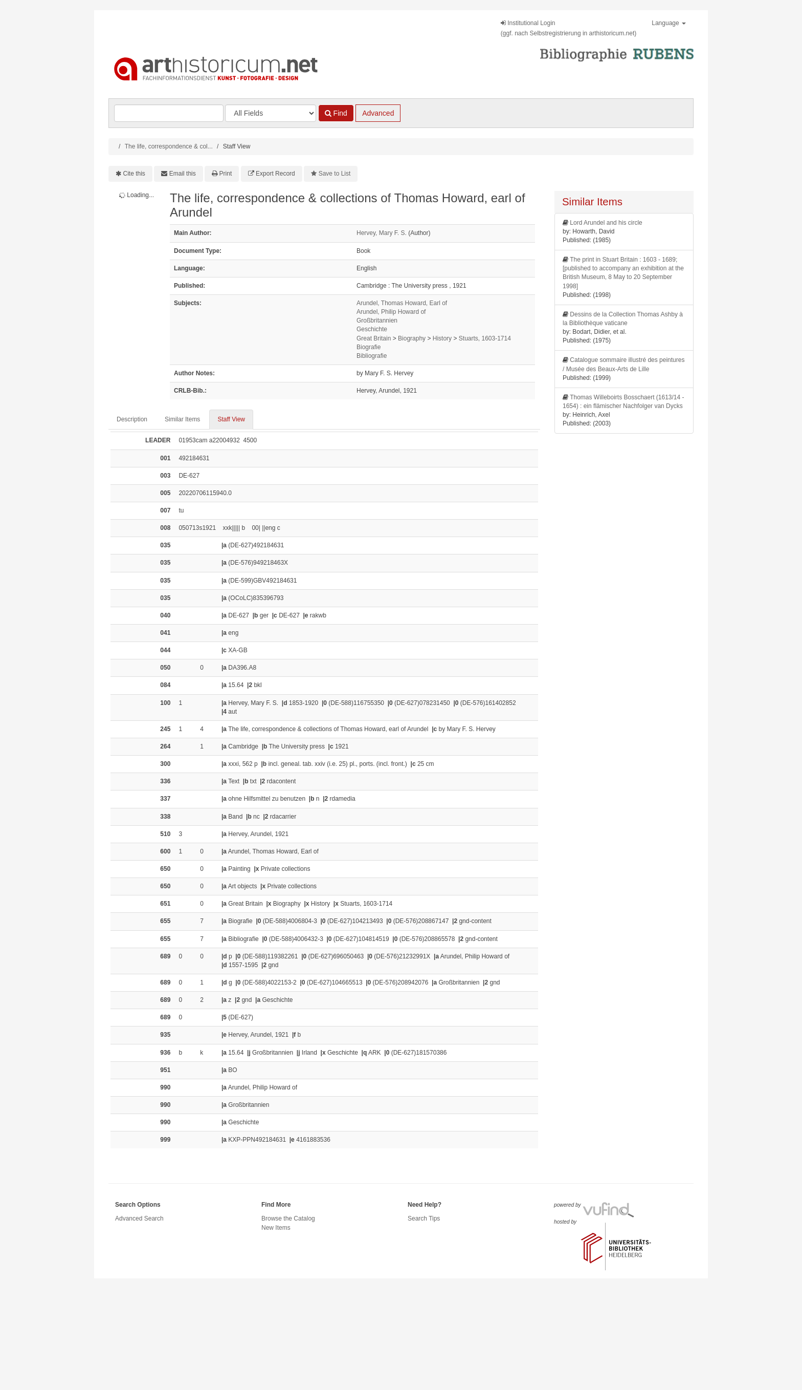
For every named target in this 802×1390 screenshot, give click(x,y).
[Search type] (270, 113)
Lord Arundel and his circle (606, 222)
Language (669, 23)
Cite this (134, 173)
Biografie (369, 347)
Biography (412, 338)
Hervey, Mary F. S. (382, 233)
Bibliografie (372, 355)
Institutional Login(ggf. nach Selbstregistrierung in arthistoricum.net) (568, 28)
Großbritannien (377, 320)
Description (132, 419)
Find (336, 113)
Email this (182, 173)
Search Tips (424, 1218)
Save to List (335, 173)
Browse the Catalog (288, 1218)
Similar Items (182, 419)
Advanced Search (139, 1218)
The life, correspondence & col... (169, 146)
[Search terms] (169, 113)
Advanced (378, 113)
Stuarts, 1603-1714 (485, 338)
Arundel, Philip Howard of (391, 311)
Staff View (231, 419)
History (442, 338)
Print (225, 173)
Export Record (275, 173)
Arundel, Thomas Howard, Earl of (402, 303)
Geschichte (372, 329)
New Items (276, 1227)
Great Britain (374, 338)
